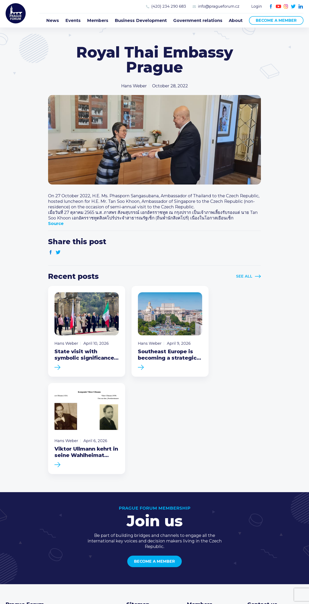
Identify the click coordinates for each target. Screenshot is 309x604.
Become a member (276, 20)
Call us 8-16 (258, 516)
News (52, 20)
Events (73, 20)
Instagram (286, 6)
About (236, 20)
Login (256, 6)
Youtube (278, 6)
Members (97, 20)
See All (244, 276)
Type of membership (209, 523)
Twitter (293, 6)
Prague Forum (16, 14)
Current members (206, 516)
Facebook (271, 6)
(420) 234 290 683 (168, 6)
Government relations (197, 20)
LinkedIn (300, 6)
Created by (154, 596)
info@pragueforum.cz (218, 6)
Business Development (141, 20)
